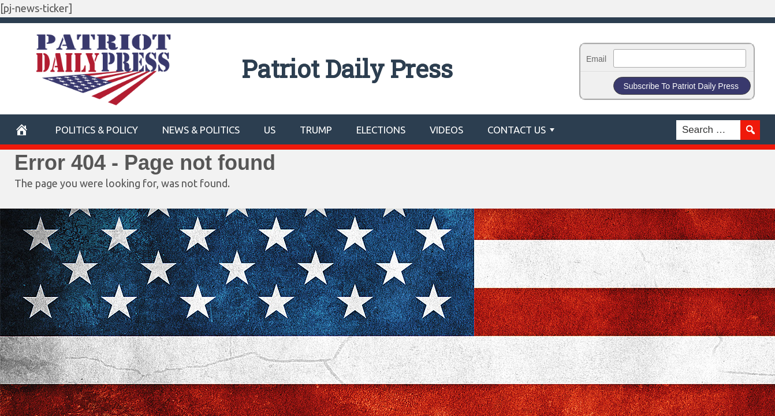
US (269, 129)
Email (596, 59)
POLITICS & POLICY (96, 129)
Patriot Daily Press (387, 65)
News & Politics (201, 129)
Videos (446, 129)
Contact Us (516, 129)
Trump (316, 129)
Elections (380, 129)
